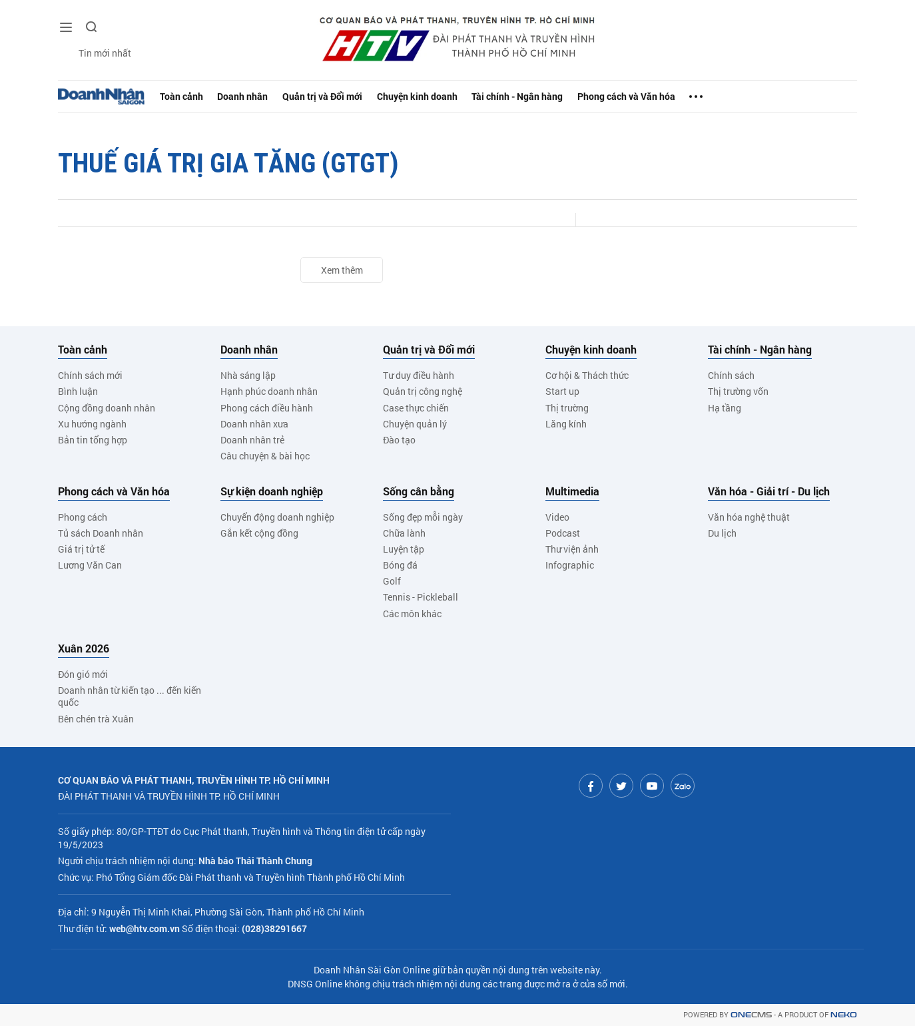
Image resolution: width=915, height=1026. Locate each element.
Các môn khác (412, 613)
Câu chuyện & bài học (265, 455)
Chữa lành (404, 533)
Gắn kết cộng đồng (259, 533)
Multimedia (572, 491)
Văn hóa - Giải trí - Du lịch (769, 491)
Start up (562, 391)
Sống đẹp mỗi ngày (423, 517)
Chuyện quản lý (415, 423)
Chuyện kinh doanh (434, 96)
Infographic (569, 565)
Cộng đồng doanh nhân (106, 407)
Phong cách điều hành (266, 407)
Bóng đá (400, 565)
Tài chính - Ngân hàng (540, 96)
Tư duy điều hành (418, 375)
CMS (751, 1015)
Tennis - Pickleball (420, 597)
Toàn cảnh (183, 96)
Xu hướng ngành (92, 423)
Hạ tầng (724, 407)
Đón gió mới (83, 674)
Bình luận (78, 391)
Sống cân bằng (418, 491)
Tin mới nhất (94, 53)
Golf (392, 581)
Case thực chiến (416, 407)
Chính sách (731, 375)
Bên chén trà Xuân (96, 718)
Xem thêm (342, 270)
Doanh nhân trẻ (252, 439)
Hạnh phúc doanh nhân (269, 391)
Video (557, 517)
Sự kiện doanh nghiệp (271, 491)
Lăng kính (566, 423)
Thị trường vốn (738, 391)
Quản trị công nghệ (422, 391)
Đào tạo (399, 439)
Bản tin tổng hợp (92, 439)
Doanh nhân (248, 96)
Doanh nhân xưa (254, 423)
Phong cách (82, 517)
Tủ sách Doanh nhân (100, 533)
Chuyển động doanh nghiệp (277, 517)
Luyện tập (403, 549)
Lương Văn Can (90, 565)
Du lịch (722, 533)
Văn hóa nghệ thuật (749, 517)
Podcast (562, 533)
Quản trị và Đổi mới (333, 96)
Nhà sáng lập (248, 375)
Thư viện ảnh (572, 549)
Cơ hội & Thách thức (587, 375)
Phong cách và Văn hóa (657, 96)
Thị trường (567, 407)
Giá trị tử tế (81, 549)
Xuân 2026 (83, 648)
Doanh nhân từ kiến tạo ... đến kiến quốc (129, 696)
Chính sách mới (90, 375)
